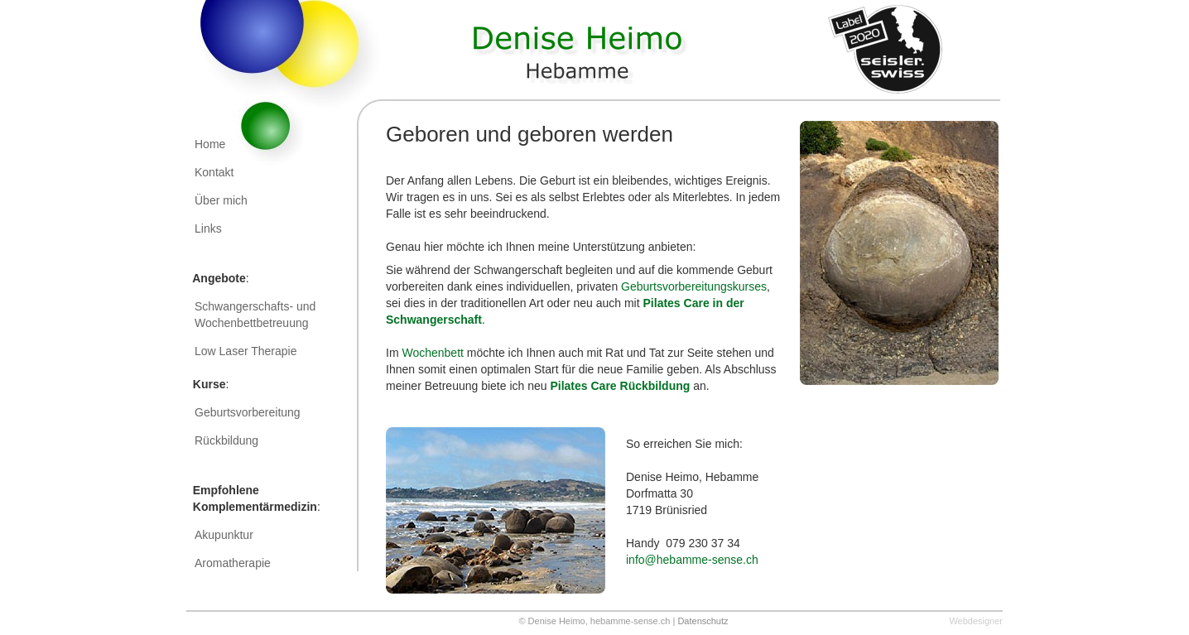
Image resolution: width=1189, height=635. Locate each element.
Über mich (221, 200)
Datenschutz (702, 621)
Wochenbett (432, 352)
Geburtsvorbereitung (248, 412)
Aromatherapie (233, 563)
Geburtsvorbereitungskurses (694, 286)
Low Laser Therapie (249, 351)
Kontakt (214, 172)
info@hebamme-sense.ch (692, 559)
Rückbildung (226, 440)
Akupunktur (224, 534)
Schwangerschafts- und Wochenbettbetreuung (255, 315)
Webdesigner (976, 621)
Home (210, 144)
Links (208, 228)
